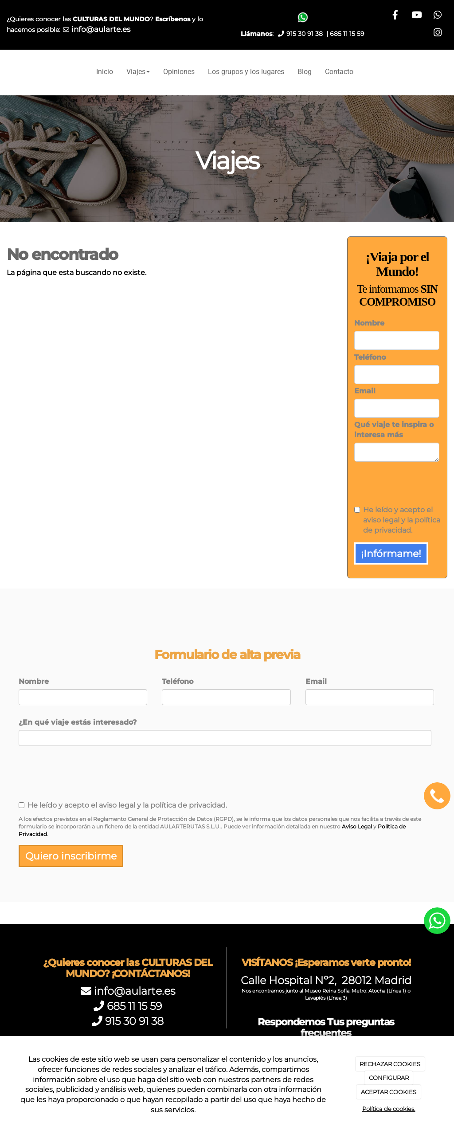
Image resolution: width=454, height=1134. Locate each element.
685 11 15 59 (347, 33)
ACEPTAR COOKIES (388, 1091)
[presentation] (399, 481)
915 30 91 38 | (308, 33)
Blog (304, 71)
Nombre (369, 323)
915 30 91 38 (134, 1021)
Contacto (339, 71)
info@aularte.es (100, 29)
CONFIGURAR (389, 1077)
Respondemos (326, 1027)
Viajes (138, 71)
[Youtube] (437, 16)
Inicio (104, 71)
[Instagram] (437, 34)
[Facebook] (415, 16)
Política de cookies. (388, 1108)
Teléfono (370, 357)
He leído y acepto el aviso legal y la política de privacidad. (397, 520)
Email (365, 391)
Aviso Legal (357, 826)
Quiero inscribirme (71, 856)
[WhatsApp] (415, 34)
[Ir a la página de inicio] (4, 72)
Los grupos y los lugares (246, 71)
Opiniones (179, 71)
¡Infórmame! (391, 553)
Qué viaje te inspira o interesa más (394, 429)
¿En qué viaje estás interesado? (78, 722)
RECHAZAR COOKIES (390, 1063)
